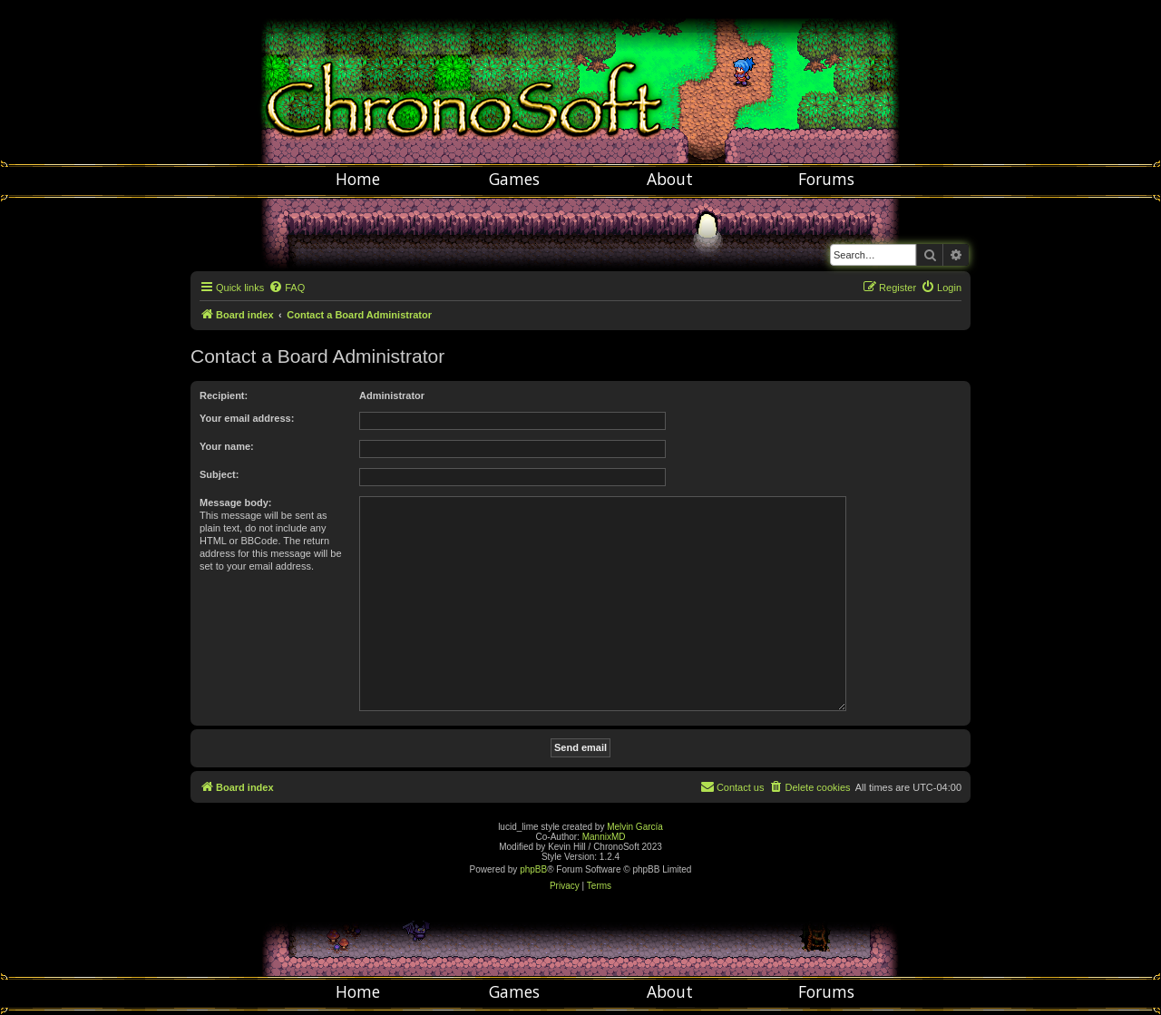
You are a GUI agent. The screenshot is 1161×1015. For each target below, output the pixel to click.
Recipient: (224, 395)
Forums (826, 179)
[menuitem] (286, 287)
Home (358, 179)
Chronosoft (580, 81)
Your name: (227, 446)
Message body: (235, 502)
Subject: (219, 474)
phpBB (533, 869)
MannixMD (604, 837)
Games (514, 179)
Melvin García (635, 827)
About (670, 179)
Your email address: (247, 418)
